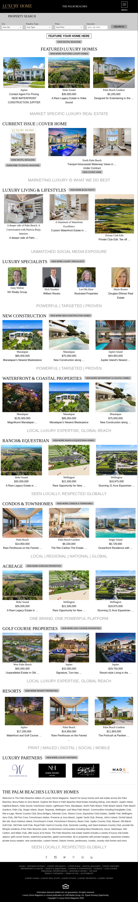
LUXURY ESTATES (69, 878)
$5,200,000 (113, 94)
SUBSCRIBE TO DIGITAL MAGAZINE (23, 165)
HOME (22, 866)
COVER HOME (74, 866)
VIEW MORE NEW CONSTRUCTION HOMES (70, 316)
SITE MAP (93, 871)
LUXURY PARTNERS (110, 866)
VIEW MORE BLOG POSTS (82, 190)
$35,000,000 (69, 94)
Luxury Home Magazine (33, 895)
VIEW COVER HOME (92, 172)
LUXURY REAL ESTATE (50, 878)
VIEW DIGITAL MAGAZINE (69, 42)
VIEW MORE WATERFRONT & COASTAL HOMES (108, 378)
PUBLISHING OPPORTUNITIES (54, 871)
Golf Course (111, 869)
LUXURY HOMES (32, 878)
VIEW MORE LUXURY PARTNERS (61, 758)
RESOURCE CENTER (78, 871)
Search (119, 26)
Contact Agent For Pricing (24, 94)
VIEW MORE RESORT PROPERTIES (41, 691)
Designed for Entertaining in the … (114, 98)
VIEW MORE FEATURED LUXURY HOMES (69, 54)
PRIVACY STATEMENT (54, 874)
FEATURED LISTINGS (36, 866)
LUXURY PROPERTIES (87, 878)
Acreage (98, 869)
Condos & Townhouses (80, 869)
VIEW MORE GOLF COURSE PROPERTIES (81, 628)
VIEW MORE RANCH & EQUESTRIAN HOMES (73, 440)
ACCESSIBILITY (86, 874)
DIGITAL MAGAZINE (91, 866)
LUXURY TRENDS (105, 878)
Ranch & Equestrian (56, 869)
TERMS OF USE (71, 874)
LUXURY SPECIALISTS (56, 866)
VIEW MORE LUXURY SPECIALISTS (67, 261)
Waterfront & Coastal (32, 869)
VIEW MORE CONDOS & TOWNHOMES (75, 503)
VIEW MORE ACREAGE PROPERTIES (44, 566)
